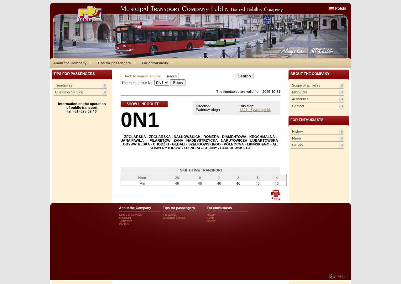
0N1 (140, 119)
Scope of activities (306, 85)
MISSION (299, 92)
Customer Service (69, 92)
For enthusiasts (156, 63)
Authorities (300, 99)
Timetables (63, 85)
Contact (298, 106)
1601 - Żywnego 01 (255, 110)
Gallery (297, 145)
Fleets (296, 138)
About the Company (71, 63)
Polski (340, 8)
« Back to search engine (141, 76)
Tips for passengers (115, 63)
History (297, 131)
